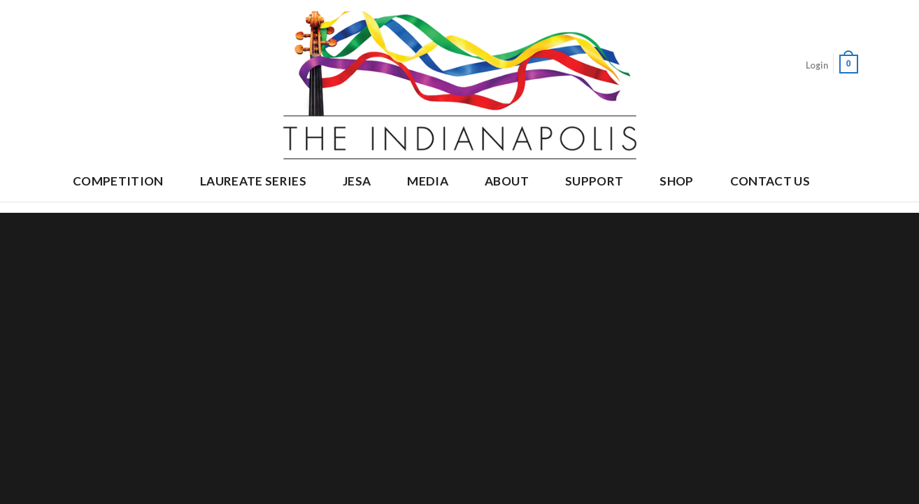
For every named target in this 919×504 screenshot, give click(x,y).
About (507, 181)
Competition (118, 181)
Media (427, 181)
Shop (676, 181)
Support (594, 181)
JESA (357, 181)
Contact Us (770, 181)
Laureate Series (253, 181)
